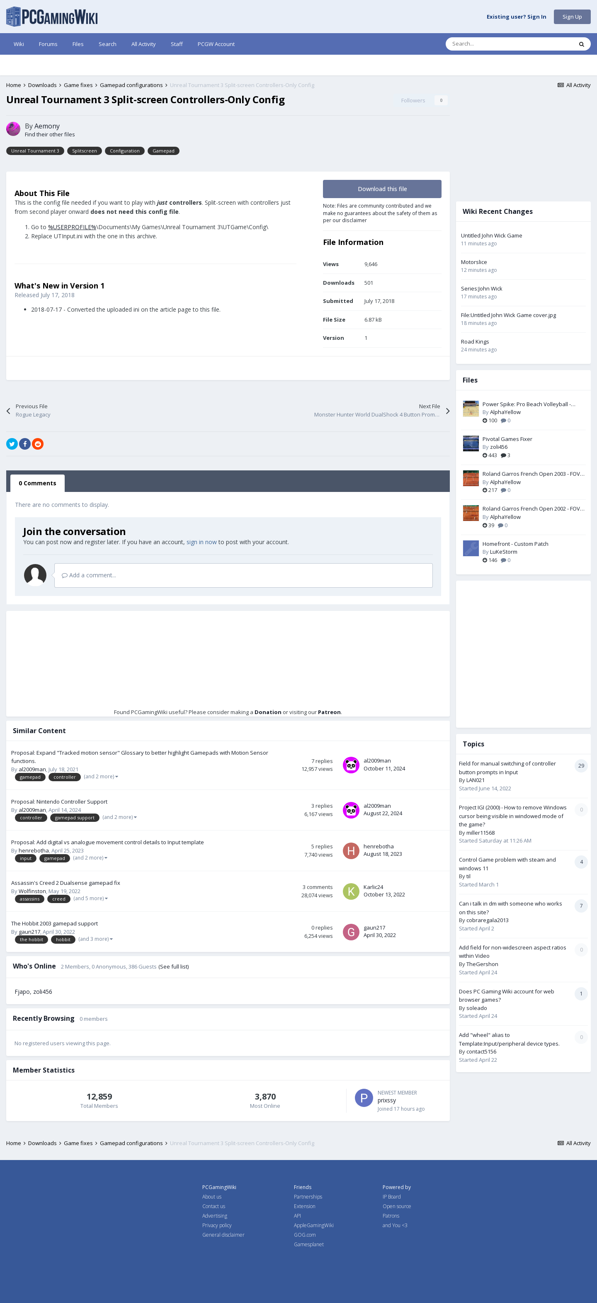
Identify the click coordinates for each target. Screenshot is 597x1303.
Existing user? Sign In (516, 17)
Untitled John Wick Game (491, 235)
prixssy (387, 1100)
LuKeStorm (503, 551)
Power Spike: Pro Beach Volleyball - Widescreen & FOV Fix (527, 404)
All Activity (143, 44)
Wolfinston (32, 891)
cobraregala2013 (487, 920)
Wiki (19, 44)
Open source (397, 1206)
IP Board (392, 1196)
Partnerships (308, 1196)
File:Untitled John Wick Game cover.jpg (508, 315)
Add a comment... (89, 575)
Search (107, 44)
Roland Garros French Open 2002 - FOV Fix (531, 509)
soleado (476, 1008)
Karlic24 (373, 887)
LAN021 (475, 780)
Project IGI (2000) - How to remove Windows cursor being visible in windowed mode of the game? (513, 816)
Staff (177, 44)
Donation (268, 712)
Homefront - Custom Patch (515, 543)
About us (211, 1196)
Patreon (329, 712)
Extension (304, 1206)
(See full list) (173, 966)
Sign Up (572, 16)
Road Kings (475, 341)
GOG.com (305, 1234)
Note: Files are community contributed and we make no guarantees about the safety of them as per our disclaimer (380, 212)
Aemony (47, 126)
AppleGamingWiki (314, 1225)
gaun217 (29, 931)
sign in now (202, 542)
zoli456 (42, 991)
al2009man (32, 769)
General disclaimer (223, 1234)
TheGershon (482, 964)
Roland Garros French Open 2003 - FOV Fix (531, 474)
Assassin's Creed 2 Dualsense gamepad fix (65, 882)
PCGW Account (216, 44)
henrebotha (34, 850)
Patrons (391, 1215)
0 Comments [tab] (37, 483)
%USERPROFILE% (72, 227)
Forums (48, 44)
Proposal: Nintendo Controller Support (59, 801)
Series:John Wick (481, 288)
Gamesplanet (309, 1244)
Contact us (213, 1206)
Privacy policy (217, 1225)
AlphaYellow (505, 412)
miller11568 (480, 832)
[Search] (492, 44)
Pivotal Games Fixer (507, 439)
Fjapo (22, 991)
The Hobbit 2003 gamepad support (54, 923)
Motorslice (474, 262)
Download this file (382, 189)
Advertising (214, 1215)
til (468, 876)
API (297, 1215)
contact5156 (481, 1051)
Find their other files (50, 134)
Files (78, 44)
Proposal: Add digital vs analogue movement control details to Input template (107, 842)
